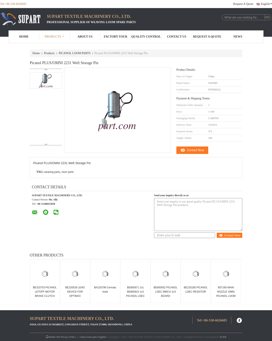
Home (23, 36)
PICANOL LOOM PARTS (75, 53)
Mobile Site (53, 336)
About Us (84, 36)
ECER (223, 336)
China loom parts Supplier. (94, 336)
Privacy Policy (68, 336)
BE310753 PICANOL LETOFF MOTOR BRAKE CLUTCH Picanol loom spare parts (45, 296)
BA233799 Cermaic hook (105, 289)
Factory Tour (115, 36)
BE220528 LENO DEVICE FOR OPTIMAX (75, 291)
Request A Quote (243, 4)
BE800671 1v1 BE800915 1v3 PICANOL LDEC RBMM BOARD (135, 294)
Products (54, 36)
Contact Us (176, 36)
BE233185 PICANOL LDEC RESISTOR (196, 289)
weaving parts (52, 171)
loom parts (68, 171)
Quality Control (146, 36)
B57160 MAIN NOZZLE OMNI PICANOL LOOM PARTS (226, 294)
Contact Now (195, 150)
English (266, 4)
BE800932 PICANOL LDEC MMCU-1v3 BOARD (165, 291)
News (238, 36)
